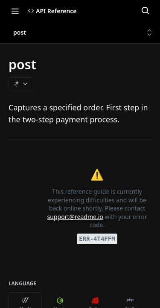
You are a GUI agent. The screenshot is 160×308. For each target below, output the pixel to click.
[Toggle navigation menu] (15, 10)
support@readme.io (75, 217)
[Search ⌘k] (145, 10)
